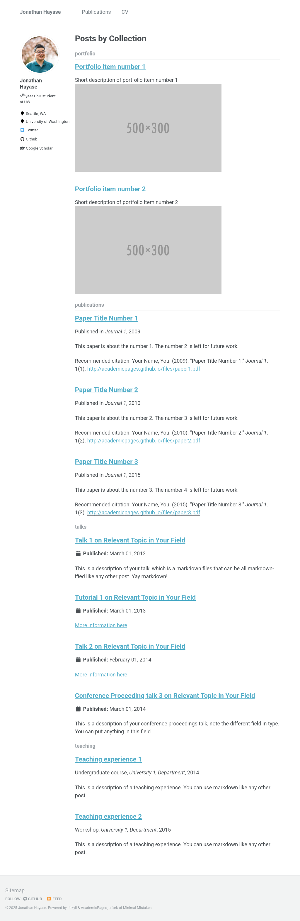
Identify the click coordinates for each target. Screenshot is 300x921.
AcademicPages (94, 908)
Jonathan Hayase (40, 12)
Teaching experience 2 (108, 816)
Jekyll (72, 908)
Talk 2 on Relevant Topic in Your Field (130, 646)
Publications (96, 12)
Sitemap (15, 890)
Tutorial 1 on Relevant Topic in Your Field (135, 597)
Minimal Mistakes (137, 908)
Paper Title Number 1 (106, 318)
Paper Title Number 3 (106, 461)
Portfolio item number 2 (110, 189)
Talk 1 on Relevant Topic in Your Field (130, 540)
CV (125, 12)
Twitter (29, 130)
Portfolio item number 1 (110, 66)
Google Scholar (36, 148)
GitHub (32, 898)
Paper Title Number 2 (106, 389)
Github (29, 139)
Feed (54, 898)
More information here (101, 625)
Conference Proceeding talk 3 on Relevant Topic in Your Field (165, 695)
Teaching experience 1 (108, 759)
